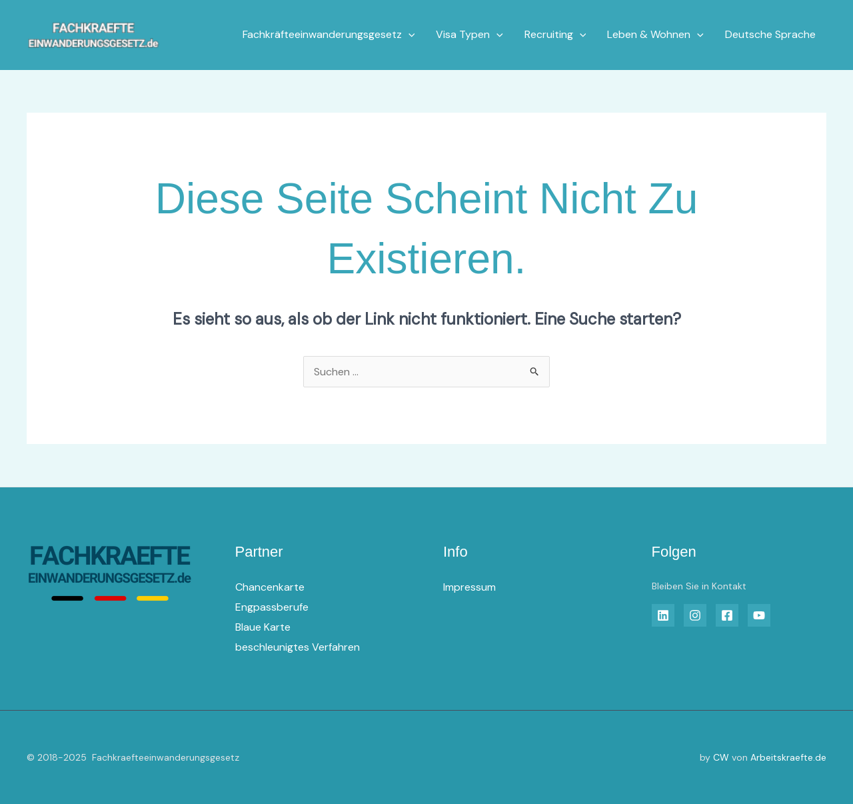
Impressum (469, 587)
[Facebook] (727, 615)
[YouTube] (759, 615)
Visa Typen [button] (469, 34)
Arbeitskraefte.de (788, 757)
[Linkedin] (663, 615)
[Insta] (695, 615)
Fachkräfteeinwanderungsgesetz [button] (329, 34)
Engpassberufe (272, 607)
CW (721, 757)
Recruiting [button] (555, 34)
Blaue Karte (263, 627)
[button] (408, 34)
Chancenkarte (270, 587)
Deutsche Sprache (770, 34)
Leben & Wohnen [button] (655, 34)
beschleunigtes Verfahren (297, 647)
